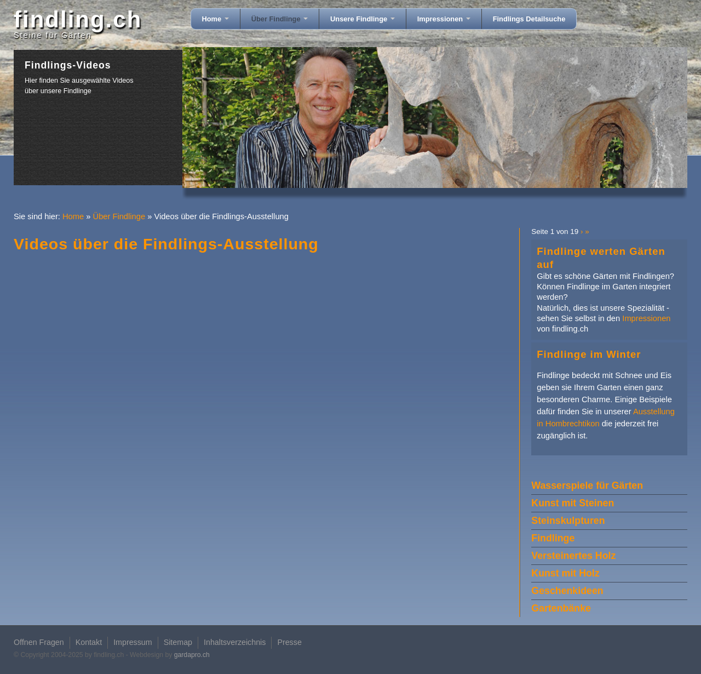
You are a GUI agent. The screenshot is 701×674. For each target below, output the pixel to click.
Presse (289, 642)
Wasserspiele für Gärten (587, 485)
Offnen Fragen (39, 642)
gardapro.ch (192, 655)
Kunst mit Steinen (572, 503)
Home (215, 19)
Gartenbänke (561, 608)
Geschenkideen (567, 590)
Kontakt (89, 642)
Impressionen (443, 19)
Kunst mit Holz (565, 573)
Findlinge (552, 538)
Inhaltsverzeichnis (235, 642)
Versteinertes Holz (573, 555)
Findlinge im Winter (589, 354)
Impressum (132, 642)
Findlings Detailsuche (529, 19)
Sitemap (178, 642)
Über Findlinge (279, 19)
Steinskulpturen (568, 520)
